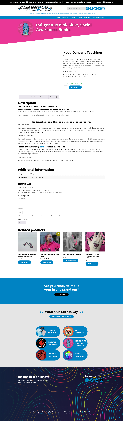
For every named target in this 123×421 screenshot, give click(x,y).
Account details (98, 17)
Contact (87, 17)
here (41, 146)
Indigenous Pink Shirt (57, 25)
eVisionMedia (77, 414)
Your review (22, 198)
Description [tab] (24, 97)
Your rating (22, 196)
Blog (80, 17)
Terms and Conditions (57, 414)
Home (58, 17)
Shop (73, 17)
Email (20, 212)
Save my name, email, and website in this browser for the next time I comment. (44, 216)
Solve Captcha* (23, 219)
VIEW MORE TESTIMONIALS (61, 317)
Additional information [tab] (39, 97)
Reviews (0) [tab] (54, 97)
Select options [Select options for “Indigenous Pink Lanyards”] (70, 260)
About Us (65, 17)
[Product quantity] (65, 87)
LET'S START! (61, 294)
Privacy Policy (46, 414)
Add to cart (75, 87)
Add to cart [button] (24, 262)
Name (20, 209)
